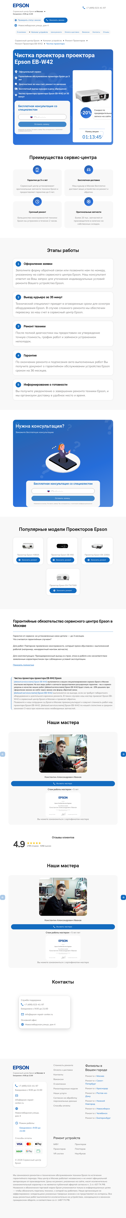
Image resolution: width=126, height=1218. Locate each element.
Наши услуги (60, 1093)
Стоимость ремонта (63, 1065)
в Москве (40, 11)
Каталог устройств (39, 32)
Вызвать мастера (62, 783)
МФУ (56, 1144)
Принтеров (80, 1144)
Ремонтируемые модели (65, 1088)
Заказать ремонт (27, 560)
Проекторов (59, 1149)
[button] (123, 754)
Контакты (96, 32)
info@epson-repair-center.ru (37, 1014)
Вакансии (85, 32)
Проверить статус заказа (28, 20)
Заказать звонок (55, 20)
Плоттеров (80, 1149)
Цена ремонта (56, 32)
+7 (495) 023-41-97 (96, 7)
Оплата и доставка (72, 32)
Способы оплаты (61, 1105)
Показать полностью (23, 665)
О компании (21, 32)
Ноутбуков (80, 1153)
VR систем (58, 1153)
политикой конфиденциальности (81, 503)
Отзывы (106, 32)
